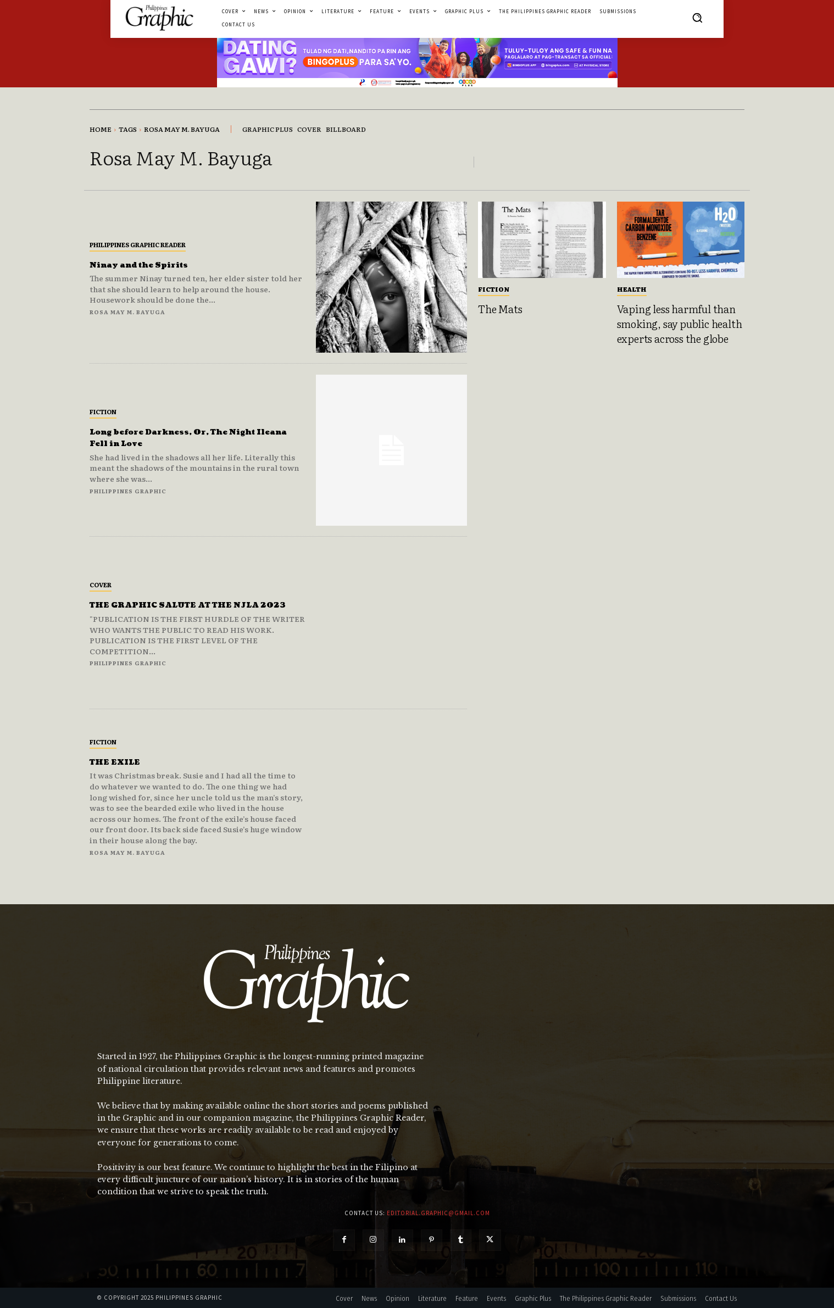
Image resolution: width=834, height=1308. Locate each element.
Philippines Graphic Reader (138, 244)
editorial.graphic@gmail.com (438, 1213)
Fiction (103, 411)
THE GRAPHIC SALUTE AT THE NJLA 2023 (184, 605)
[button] (697, 17)
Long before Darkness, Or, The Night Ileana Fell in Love (179, 437)
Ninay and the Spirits (155, 264)
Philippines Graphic (128, 491)
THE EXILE (122, 762)
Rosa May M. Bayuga (127, 312)
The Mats (500, 308)
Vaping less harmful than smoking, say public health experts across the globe (679, 323)
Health (632, 289)
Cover (101, 579)
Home (101, 129)
